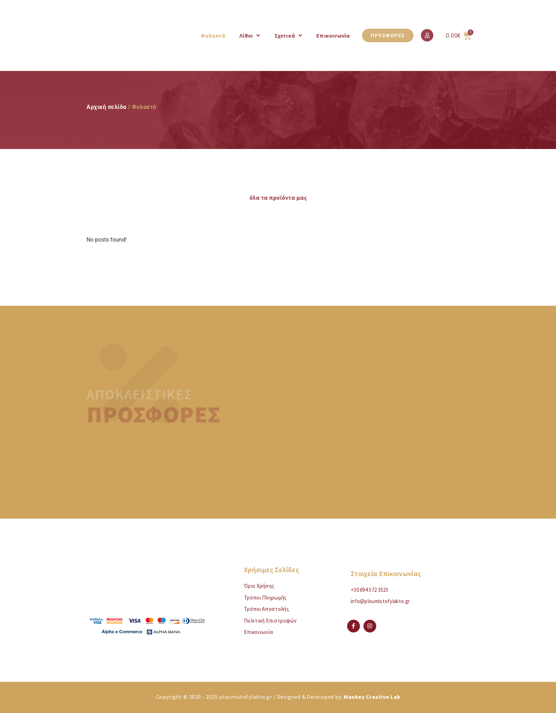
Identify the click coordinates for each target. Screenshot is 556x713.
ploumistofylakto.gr (245, 696)
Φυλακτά (213, 35)
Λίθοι (249, 35)
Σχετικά (288, 35)
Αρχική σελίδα (107, 107)
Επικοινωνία (333, 35)
